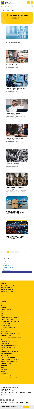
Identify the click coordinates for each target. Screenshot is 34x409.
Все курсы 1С (6, 261)
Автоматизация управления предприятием (10, 333)
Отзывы (4, 272)
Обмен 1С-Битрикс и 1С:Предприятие (9, 351)
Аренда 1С (3, 329)
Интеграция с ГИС (5, 339)
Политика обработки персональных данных (10, 379)
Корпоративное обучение (8, 267)
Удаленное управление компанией (8, 357)
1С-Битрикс (3, 297)
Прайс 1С (3, 299)
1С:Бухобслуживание (5, 343)
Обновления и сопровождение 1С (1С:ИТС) (10, 321)
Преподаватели (6, 269)
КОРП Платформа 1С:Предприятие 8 (9, 341)
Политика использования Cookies (8, 381)
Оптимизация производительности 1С (9, 345)
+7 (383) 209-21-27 (6, 6)
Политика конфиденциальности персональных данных (13, 377)
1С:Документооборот (6, 335)
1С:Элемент (3, 293)
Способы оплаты (4, 373)
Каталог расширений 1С (6, 323)
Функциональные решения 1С (7, 285)
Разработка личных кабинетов (8, 327)
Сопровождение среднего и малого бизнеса (10, 317)
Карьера (3, 371)
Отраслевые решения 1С (6, 287)
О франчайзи (4, 367)
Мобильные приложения (6, 353)
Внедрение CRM (4, 355)
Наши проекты (4, 369)
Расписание (5, 263)
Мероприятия (6, 265)
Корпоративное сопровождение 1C (9, 319)
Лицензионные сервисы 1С (7, 289)
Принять (26, 407)
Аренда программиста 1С (6, 331)
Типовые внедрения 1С (6, 325)
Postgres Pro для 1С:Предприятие (8, 295)
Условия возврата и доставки (7, 375)
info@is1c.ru (5, 396)
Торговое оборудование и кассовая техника (11, 337)
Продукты (3, 283)
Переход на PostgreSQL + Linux (8, 347)
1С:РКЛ (2, 349)
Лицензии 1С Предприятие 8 (7, 291)
